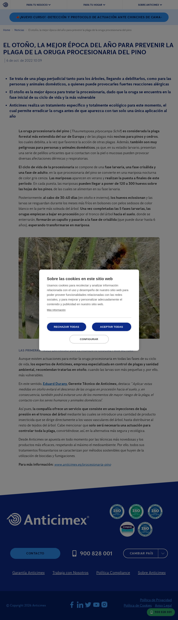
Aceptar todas (111, 326)
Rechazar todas (66, 326)
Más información (56, 310)
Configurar (89, 339)
